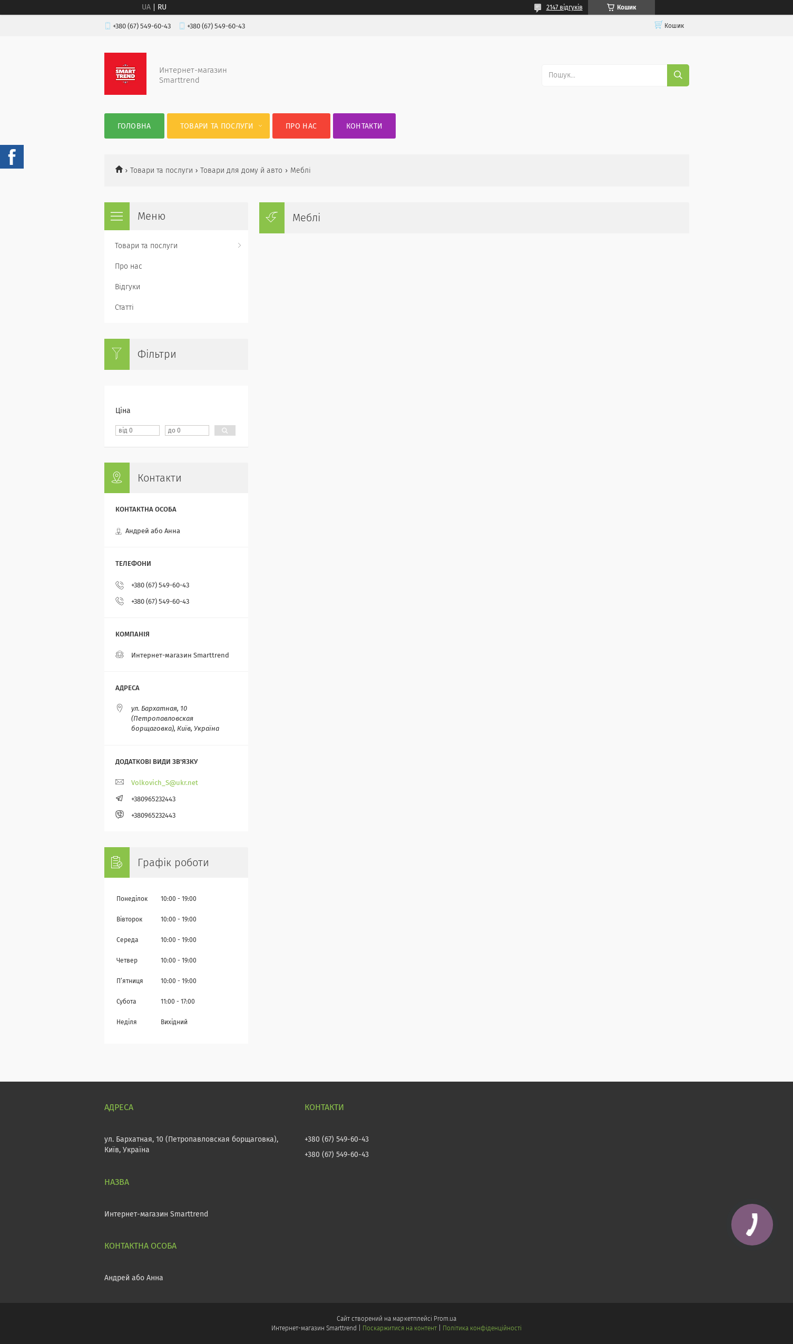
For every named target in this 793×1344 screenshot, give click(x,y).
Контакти (364, 126)
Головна (134, 126)
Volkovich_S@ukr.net (164, 783)
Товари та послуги (217, 126)
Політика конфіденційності (482, 1328)
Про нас (301, 126)
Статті (124, 307)
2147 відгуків (564, 7)
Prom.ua (445, 1318)
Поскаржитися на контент (400, 1328)
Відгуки (127, 286)
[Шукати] (678, 75)
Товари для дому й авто (241, 170)
